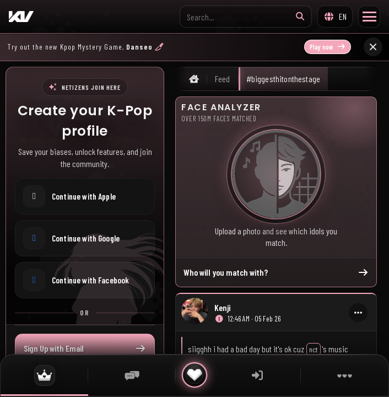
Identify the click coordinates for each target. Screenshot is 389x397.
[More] (344, 375)
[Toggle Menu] (369, 17)
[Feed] (44, 375)
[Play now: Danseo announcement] (183, 46)
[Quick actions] (194, 375)
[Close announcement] (373, 46)
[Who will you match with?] (276, 174)
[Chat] (132, 375)
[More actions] (358, 312)
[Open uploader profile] (194, 313)
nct (313, 349)
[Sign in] (257, 375)
